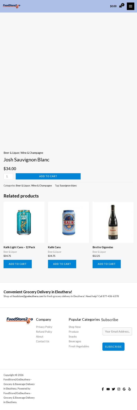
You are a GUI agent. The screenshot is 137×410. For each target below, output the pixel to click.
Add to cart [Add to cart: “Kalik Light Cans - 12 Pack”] (18, 263)
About (39, 336)
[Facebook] (102, 389)
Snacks (73, 336)
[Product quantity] (8, 176)
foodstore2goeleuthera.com (28, 296)
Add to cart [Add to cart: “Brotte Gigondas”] (107, 263)
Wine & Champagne (32, 152)
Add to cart (48, 176)
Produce (74, 331)
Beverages (75, 341)
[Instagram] (118, 389)
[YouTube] (108, 389)
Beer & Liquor (11, 152)
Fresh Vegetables (79, 346)
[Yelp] (129, 389)
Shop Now (75, 326)
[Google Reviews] (124, 389)
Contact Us (42, 341)
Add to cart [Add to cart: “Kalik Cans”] (62, 263)
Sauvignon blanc (68, 185)
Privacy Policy (44, 326)
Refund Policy (44, 331)
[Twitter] (113, 389)
